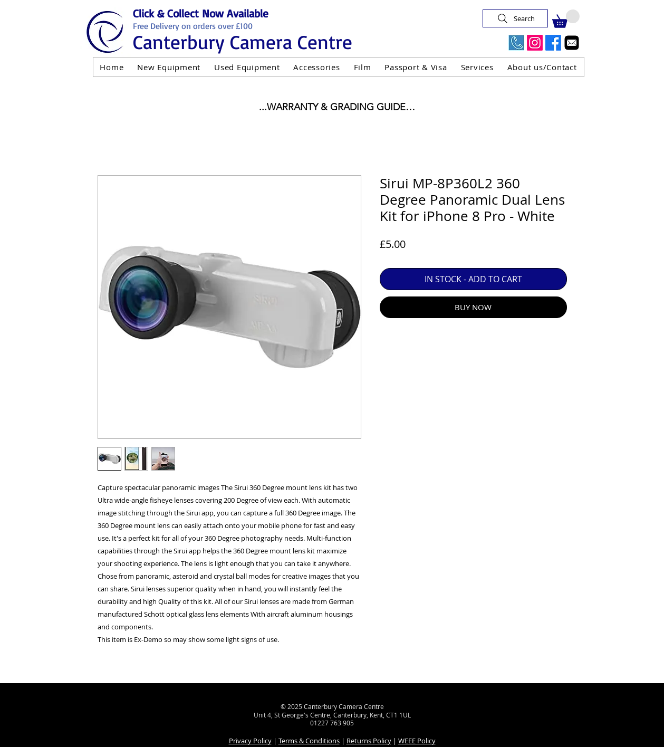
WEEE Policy (417, 740)
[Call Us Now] (516, 43)
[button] (566, 18)
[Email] (572, 43)
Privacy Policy (250, 740)
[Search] (515, 18)
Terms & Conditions (309, 740)
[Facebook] (553, 43)
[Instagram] (535, 43)
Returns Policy (369, 740)
